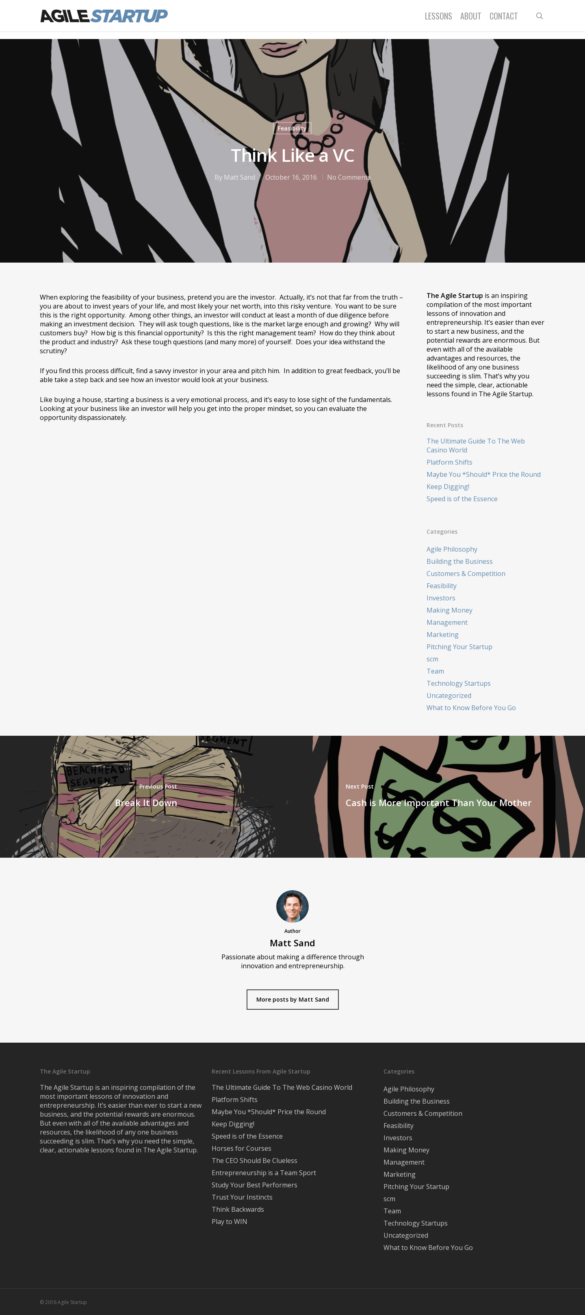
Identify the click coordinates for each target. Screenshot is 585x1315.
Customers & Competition (466, 573)
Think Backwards (238, 1209)
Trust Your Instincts (242, 1197)
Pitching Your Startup (459, 646)
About (470, 19)
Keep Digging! (448, 486)
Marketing (443, 634)
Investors (441, 597)
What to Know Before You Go (471, 707)
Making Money (449, 610)
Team (435, 671)
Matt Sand (239, 177)
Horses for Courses (241, 1148)
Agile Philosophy (452, 549)
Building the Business (460, 561)
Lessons (438, 19)
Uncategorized (449, 695)
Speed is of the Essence (462, 498)
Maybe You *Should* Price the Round (484, 474)
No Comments (349, 177)
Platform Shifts (449, 462)
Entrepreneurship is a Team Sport (264, 1172)
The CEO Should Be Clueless (254, 1160)
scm (432, 658)
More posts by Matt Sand (292, 999)
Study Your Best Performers (254, 1184)
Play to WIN (229, 1221)
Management (447, 622)
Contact (504, 19)
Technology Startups (459, 683)
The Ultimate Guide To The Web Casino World (476, 445)
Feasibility (292, 128)
